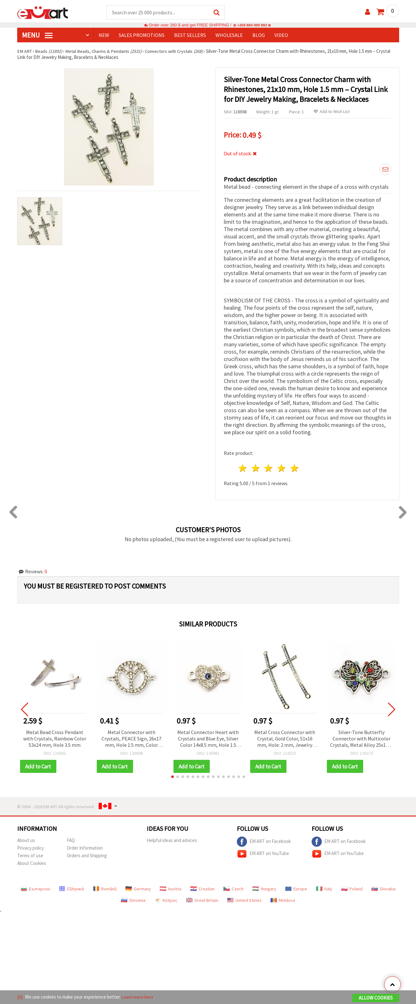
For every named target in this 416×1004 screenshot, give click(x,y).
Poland (352, 888)
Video (281, 35)
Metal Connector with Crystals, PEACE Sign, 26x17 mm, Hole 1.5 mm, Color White (131, 738)
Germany (138, 888)
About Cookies (31, 862)
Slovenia (133, 899)
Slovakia (383, 888)
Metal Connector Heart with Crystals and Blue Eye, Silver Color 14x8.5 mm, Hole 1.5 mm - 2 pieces (208, 738)
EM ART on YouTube (263, 853)
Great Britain (202, 899)
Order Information (85, 847)
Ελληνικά (71, 888)
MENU (37, 35)
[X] (20, 997)
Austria (170, 888)
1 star (243, 467)
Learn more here (138, 997)
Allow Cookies (376, 998)
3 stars (268, 467)
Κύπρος (165, 899)
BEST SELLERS (190, 35)
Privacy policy (30, 847)
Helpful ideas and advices (172, 839)
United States (244, 899)
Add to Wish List (332, 112)
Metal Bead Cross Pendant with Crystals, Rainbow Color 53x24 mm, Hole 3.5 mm (54, 737)
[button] (172, 775)
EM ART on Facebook (264, 841)
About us (26, 839)
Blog (258, 35)
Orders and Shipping (87, 855)
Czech (233, 888)
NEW (104, 35)
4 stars (281, 467)
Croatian (202, 888)
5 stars (294, 467)
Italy (324, 888)
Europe (296, 888)
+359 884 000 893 (252, 25)
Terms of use (30, 855)
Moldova (283, 899)
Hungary (264, 888)
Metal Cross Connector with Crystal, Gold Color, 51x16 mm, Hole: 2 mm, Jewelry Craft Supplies (284, 738)
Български (35, 888)
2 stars (255, 467)
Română (104, 888)
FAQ (71, 839)
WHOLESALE (229, 35)
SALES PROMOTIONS (142, 35)
